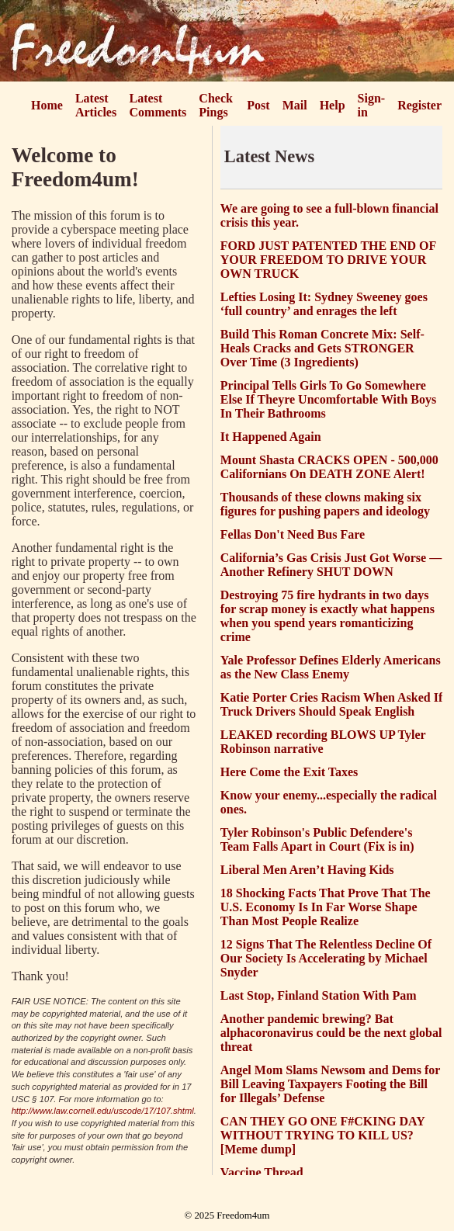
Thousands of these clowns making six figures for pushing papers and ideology (325, 504)
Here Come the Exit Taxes (289, 771)
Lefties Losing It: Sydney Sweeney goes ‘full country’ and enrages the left (324, 303)
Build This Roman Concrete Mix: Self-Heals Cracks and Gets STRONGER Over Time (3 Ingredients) (322, 348)
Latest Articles (95, 105)
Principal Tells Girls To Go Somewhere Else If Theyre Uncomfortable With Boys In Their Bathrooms (328, 399)
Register (419, 105)
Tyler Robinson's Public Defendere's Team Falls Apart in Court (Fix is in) (317, 839)
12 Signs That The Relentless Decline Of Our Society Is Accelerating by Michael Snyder (325, 958)
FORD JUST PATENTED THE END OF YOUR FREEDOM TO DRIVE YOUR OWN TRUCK (328, 259)
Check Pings (216, 105)
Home (47, 105)
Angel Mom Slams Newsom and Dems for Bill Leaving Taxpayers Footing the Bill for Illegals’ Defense (330, 1083)
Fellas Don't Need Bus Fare (292, 534)
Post (258, 105)
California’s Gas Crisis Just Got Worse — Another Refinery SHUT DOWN (331, 564)
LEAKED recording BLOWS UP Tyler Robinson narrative (323, 741)
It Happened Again (270, 436)
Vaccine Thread (261, 1172)
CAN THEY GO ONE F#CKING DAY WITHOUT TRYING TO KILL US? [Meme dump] (322, 1135)
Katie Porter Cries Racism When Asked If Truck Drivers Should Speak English (331, 704)
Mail (294, 105)
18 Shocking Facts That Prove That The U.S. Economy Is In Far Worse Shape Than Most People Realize (325, 907)
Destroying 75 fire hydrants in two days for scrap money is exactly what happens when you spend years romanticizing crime (327, 615)
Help (332, 105)
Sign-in (372, 105)
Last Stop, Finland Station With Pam (318, 995)
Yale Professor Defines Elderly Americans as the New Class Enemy (330, 667)
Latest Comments (158, 105)
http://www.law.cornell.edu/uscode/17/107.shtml (103, 1110)
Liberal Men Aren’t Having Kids (307, 869)
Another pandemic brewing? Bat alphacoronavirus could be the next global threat (331, 1032)
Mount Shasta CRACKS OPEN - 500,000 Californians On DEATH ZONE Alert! (329, 466)
